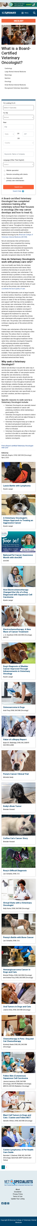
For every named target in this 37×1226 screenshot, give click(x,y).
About (18, 1189)
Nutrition (7, 78)
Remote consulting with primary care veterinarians (15, 179)
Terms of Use (17, 1196)
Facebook (2, 1203)
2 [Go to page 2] (6, 1167)
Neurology (8, 75)
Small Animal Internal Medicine (15, 85)
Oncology (8, 81)
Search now (18, 187)
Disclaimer (17, 1192)
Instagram (8, 1203)
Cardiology (8, 68)
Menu (26, 13)
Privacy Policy (18, 1194)
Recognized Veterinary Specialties (17, 88)
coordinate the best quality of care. (13, 289)
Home (8, 13)
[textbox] (18, 117)
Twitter (5, 1203)
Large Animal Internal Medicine (15, 72)
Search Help (17, 191)
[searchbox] (19, 108)
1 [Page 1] (3, 1167)
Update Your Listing (17, 1199)
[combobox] (18, 107)
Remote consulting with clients (17, 174)
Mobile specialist (12, 170)
